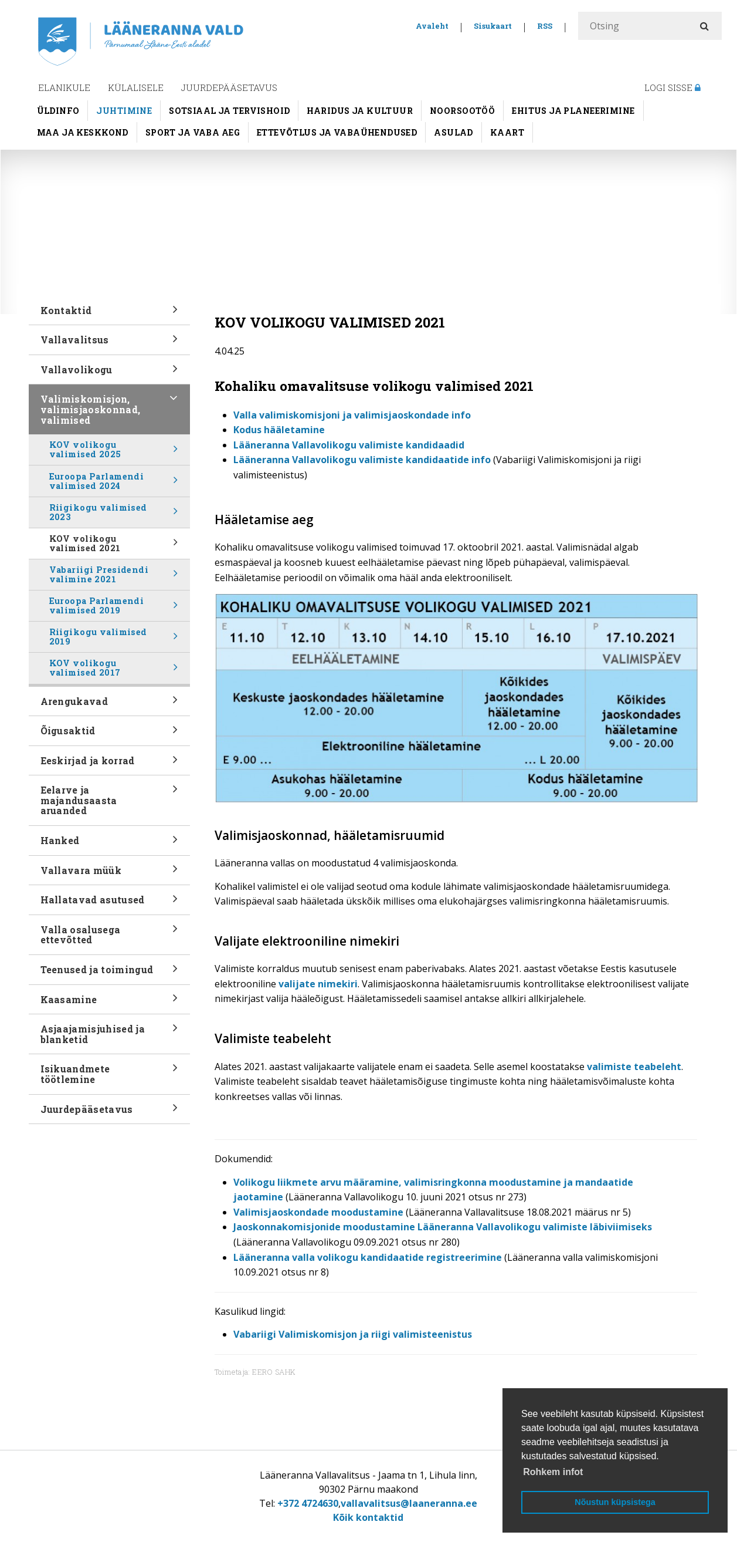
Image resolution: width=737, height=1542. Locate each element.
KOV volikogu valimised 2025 (113, 452)
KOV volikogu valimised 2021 (113, 546)
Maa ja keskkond (82, 132)
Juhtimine (124, 110)
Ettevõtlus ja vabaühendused (337, 132)
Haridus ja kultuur (360, 110)
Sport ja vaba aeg (192, 132)
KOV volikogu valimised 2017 (113, 670)
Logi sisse (672, 87)
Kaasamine (109, 1003)
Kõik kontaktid (368, 1517)
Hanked (109, 844)
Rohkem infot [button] (553, 1472)
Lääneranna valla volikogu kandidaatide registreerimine (367, 1257)
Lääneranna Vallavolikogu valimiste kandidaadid (348, 444)
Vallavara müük (109, 874)
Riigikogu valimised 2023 (113, 515)
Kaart (507, 132)
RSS (544, 26)
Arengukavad (109, 705)
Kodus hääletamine (279, 429)
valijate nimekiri (318, 983)
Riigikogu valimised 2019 (113, 639)
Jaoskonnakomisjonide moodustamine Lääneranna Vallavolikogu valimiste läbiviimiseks (442, 1226)
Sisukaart (493, 26)
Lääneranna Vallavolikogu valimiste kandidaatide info (362, 459)
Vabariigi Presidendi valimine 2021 (113, 577)
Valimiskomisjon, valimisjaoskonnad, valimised (109, 411)
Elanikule (64, 87)
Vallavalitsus (109, 344)
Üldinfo (58, 110)
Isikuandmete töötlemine (109, 1078)
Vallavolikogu (109, 373)
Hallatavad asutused (109, 904)
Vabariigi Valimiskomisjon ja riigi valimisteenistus (352, 1334)
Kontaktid (109, 314)
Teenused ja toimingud (109, 973)
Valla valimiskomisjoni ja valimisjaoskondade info (352, 415)
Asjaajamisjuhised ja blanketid (109, 1038)
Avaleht (432, 26)
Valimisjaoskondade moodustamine (318, 1212)
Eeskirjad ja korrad (109, 764)
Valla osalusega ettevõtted (109, 938)
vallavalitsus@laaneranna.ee (409, 1503)
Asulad (453, 132)
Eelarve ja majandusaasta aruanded (109, 802)
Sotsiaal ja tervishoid (229, 110)
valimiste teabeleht (634, 1066)
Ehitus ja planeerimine (573, 110)
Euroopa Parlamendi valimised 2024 (113, 484)
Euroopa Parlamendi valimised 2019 (113, 608)
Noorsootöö (462, 110)
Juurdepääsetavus (229, 87)
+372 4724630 (307, 1503)
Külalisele (136, 87)
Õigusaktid (109, 734)
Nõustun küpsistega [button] (615, 1502)
